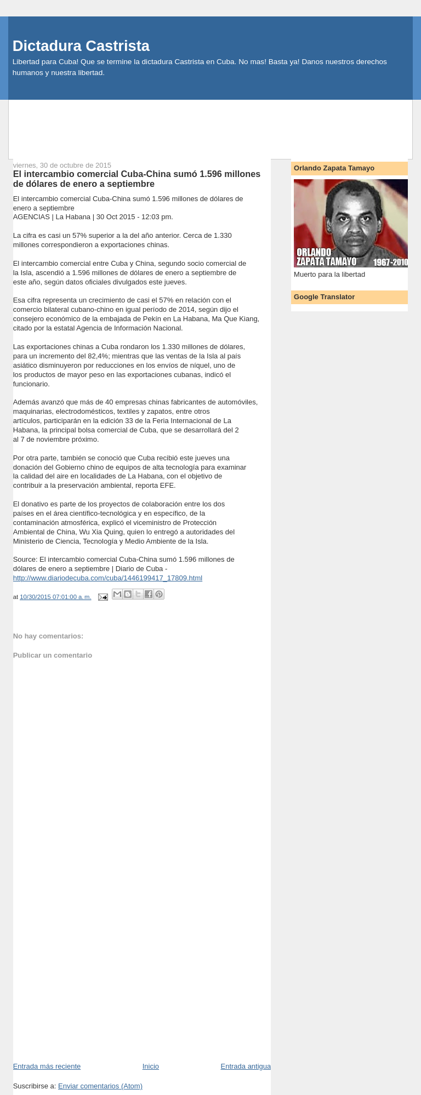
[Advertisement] (210, 124)
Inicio (151, 1066)
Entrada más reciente (47, 1066)
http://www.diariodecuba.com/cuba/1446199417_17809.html (107, 578)
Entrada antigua (245, 1066)
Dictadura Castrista (81, 45)
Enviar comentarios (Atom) (100, 1086)
